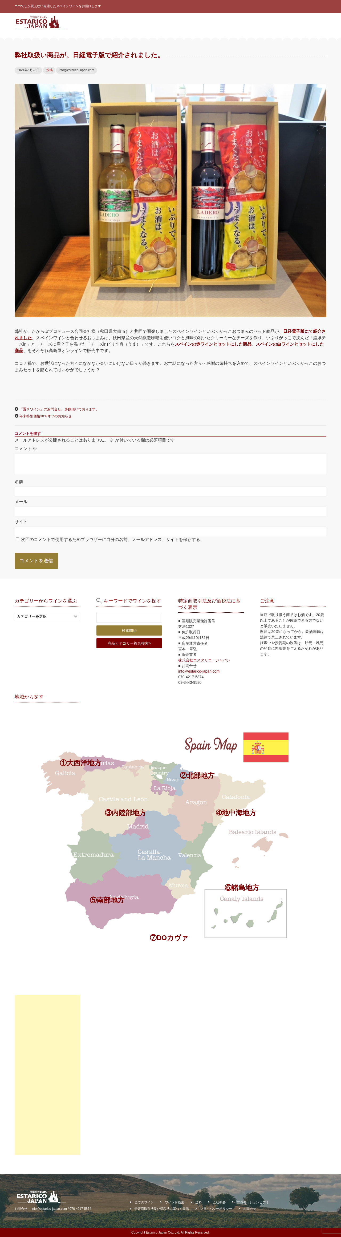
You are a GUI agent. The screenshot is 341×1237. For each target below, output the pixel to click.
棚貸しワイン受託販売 (306, 40)
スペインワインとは (137, 22)
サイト (21, 521)
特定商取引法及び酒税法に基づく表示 (162, 1209)
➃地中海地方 (236, 812)
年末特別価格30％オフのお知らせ (45, 416)
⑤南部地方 (107, 900)
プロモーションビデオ (253, 1202)
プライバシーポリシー (216, 1209)
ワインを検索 (221, 22)
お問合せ (316, 22)
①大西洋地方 (80, 763)
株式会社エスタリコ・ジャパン (204, 660)
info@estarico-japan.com (199, 671)
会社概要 (296, 22)
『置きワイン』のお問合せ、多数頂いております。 (59, 409)
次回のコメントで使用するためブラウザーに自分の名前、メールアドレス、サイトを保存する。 (112, 539)
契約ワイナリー (250, 22)
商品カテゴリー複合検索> (129, 643)
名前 (19, 481)
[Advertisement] (47, 1075)
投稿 (49, 70)
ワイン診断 (195, 22)
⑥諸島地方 (242, 887)
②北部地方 (197, 775)
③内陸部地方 (125, 812)
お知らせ (275, 22)
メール (21, 501)
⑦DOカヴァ (169, 937)
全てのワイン (170, 22)
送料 (198, 1202)
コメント (26, 448)
